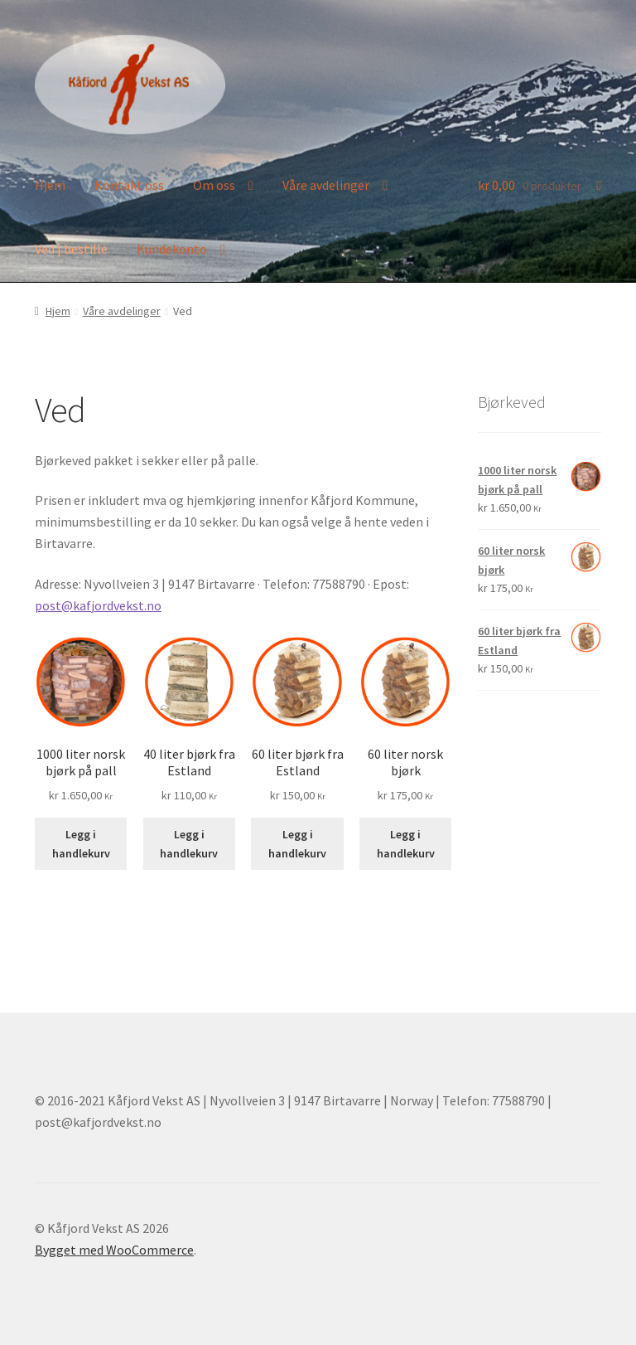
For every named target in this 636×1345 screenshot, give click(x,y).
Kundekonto (172, 248)
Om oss (214, 185)
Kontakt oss (129, 185)
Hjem (50, 185)
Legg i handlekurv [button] (81, 844)
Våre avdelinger (325, 185)
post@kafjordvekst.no (98, 605)
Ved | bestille (71, 248)
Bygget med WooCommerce (114, 1249)
